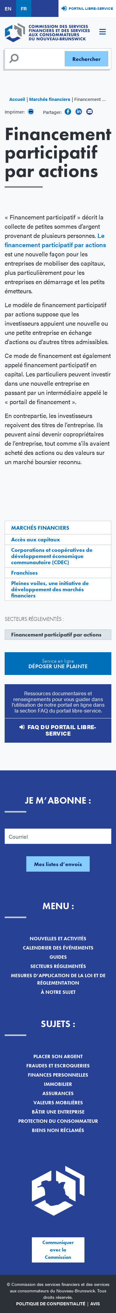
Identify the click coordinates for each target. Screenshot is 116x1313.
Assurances (58, 1093)
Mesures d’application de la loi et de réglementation (58, 979)
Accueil (17, 99)
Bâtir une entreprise (58, 1112)
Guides (58, 957)
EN (8, 8)
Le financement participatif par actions (55, 240)
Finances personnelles (58, 1075)
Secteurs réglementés (58, 966)
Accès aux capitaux (35, 539)
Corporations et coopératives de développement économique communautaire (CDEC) (51, 556)
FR (24, 8)
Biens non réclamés (58, 1130)
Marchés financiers (49, 99)
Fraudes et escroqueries (58, 1065)
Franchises (24, 572)
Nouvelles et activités (58, 938)
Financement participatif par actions (56, 634)
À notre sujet (58, 992)
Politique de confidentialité (50, 1303)
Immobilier (58, 1084)
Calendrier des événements (58, 948)
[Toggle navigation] (102, 32)
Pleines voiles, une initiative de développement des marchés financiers (50, 589)
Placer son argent (58, 1056)
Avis (95, 1303)
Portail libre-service (91, 8)
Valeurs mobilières (58, 1102)
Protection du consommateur (58, 1121)
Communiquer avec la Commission (58, 1249)
